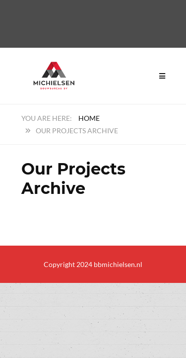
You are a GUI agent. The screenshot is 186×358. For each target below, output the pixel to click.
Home (89, 118)
